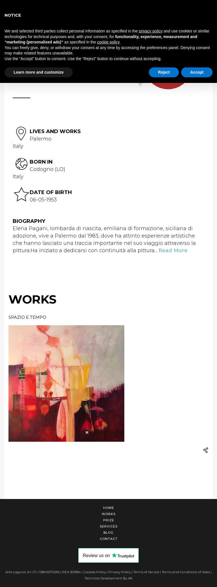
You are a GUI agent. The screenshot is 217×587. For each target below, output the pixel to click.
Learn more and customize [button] (39, 72)
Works (109, 514)
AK (130, 578)
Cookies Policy (94, 572)
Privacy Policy (119, 572)
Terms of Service (146, 572)
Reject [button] (164, 72)
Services (109, 526)
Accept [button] (196, 72)
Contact (109, 539)
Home (108, 508)
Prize (108, 520)
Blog (108, 533)
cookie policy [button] (108, 42)
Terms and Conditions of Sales (186, 572)
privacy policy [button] (150, 31)
